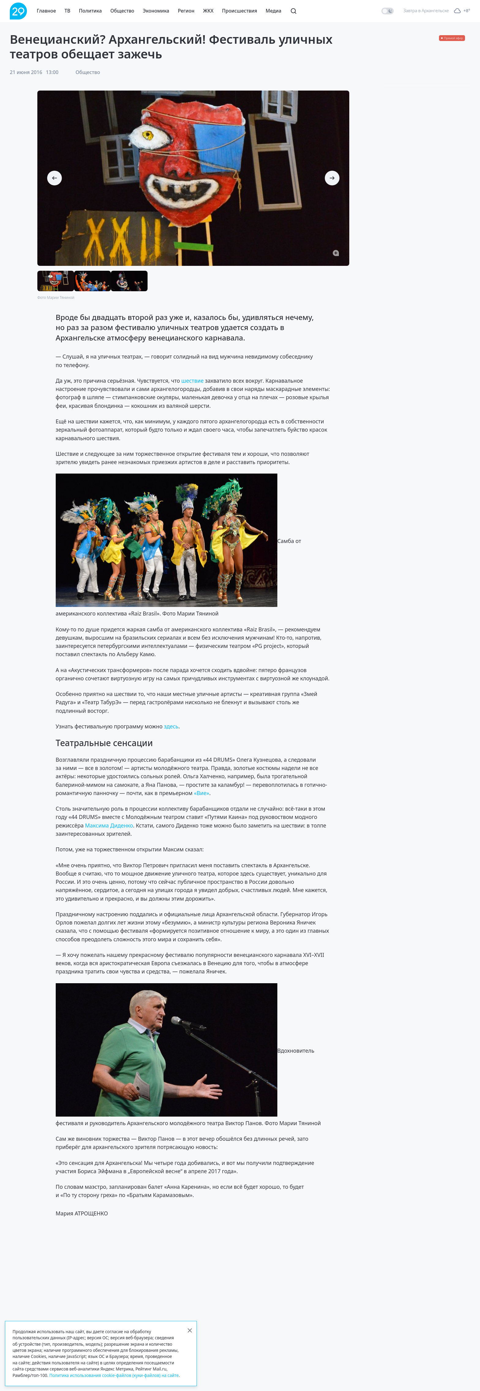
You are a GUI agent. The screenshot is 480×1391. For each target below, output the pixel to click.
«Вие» (201, 793)
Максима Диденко (109, 825)
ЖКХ (208, 10)
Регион (186, 10)
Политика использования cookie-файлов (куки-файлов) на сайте (114, 1375)
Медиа (273, 10)
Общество (122, 10)
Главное (46, 10)
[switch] (387, 11)
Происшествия (239, 10)
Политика (90, 10)
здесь (171, 726)
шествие (192, 380)
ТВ (67, 10)
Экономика (156, 10)
